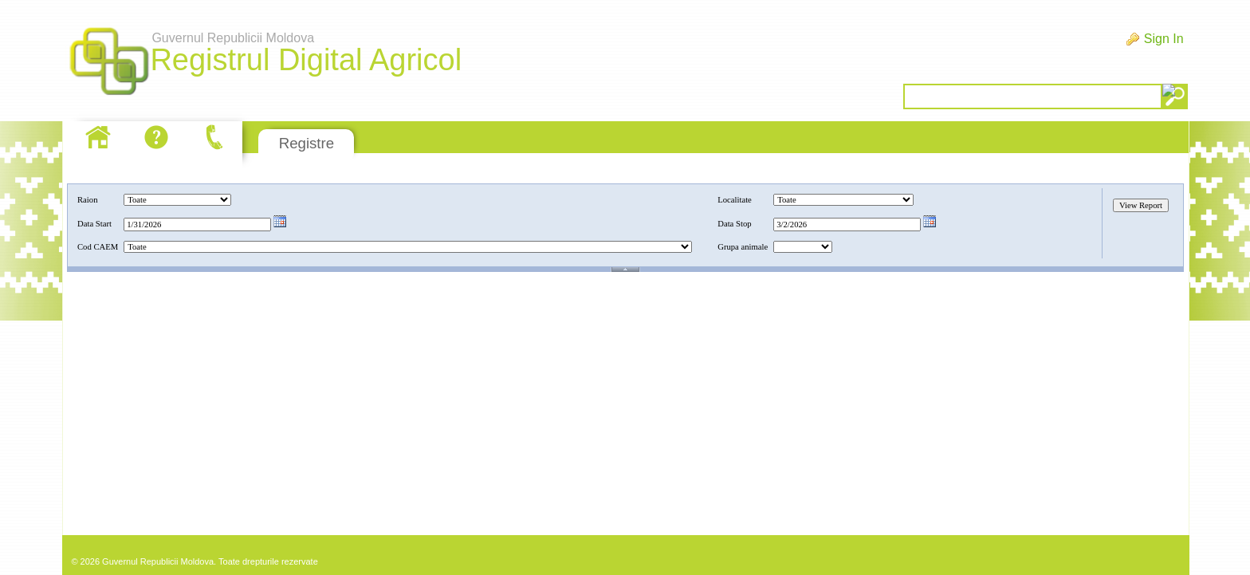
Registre (306, 143)
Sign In (1164, 38)
